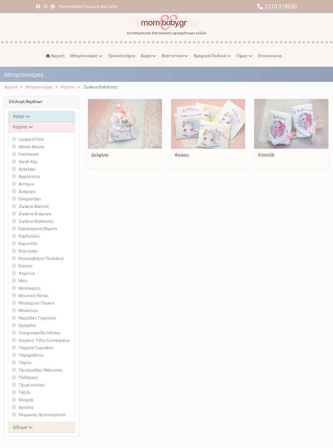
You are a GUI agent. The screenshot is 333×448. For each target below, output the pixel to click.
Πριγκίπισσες (32, 385)
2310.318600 (277, 6)
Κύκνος (26, 266)
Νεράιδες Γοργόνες (37, 318)
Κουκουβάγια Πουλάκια (41, 258)
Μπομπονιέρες (86, 56)
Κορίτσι (68, 87)
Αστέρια (26, 184)
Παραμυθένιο (31, 355)
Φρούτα (26, 407)
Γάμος (244, 56)
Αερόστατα (29, 176)
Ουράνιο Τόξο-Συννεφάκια (44, 340)
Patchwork (29, 154)
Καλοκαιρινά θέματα (38, 228)
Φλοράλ (26, 399)
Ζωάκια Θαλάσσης (36, 221)
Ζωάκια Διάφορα (35, 213)
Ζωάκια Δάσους (34, 206)
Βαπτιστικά (175, 56)
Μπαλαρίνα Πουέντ (37, 303)
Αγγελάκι (27, 169)
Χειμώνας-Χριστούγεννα (42, 414)
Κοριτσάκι (28, 251)
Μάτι (23, 280)
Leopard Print (31, 139)
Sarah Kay (28, 161)
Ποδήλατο (28, 377)
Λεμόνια (27, 273)
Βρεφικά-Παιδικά (212, 56)
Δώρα (148, 56)
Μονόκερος (30, 288)
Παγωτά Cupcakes (36, 347)
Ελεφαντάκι (30, 199)
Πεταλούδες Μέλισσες (41, 370)
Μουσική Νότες (34, 295)
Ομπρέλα (27, 325)
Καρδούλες (29, 236)
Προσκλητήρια (121, 56)
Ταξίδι (25, 392)
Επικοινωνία (270, 56)
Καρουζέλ (28, 243)
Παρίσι (25, 362)
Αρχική (55, 56)
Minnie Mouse (32, 146)
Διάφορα (27, 191)
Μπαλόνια (28, 310)
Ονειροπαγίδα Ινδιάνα (39, 332)
